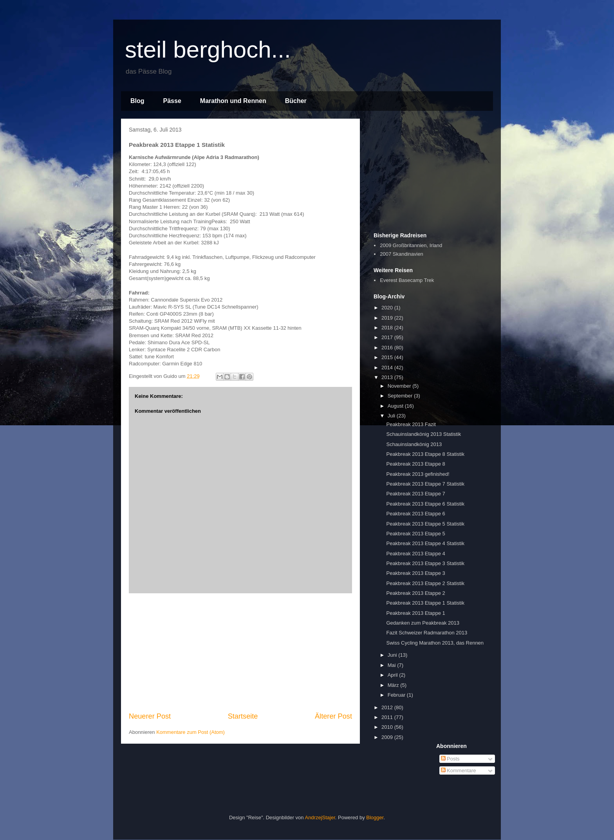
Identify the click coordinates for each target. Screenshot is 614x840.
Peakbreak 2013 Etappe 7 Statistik (425, 484)
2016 (387, 347)
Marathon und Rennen (233, 101)
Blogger (374, 817)
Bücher (296, 101)
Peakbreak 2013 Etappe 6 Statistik (425, 504)
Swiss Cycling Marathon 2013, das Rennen (435, 643)
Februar (397, 695)
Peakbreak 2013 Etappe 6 (415, 514)
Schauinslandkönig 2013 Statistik (423, 434)
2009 (387, 737)
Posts (450, 759)
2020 (387, 308)
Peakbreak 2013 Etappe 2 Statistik (425, 583)
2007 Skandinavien (401, 254)
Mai (392, 665)
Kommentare (458, 770)
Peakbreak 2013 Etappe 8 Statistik (425, 454)
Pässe (172, 101)
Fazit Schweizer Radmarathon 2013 (426, 633)
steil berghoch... (208, 49)
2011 (387, 717)
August (396, 406)
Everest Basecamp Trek (407, 280)
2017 (387, 337)
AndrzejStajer (320, 817)
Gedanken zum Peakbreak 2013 (422, 623)
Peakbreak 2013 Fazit (410, 424)
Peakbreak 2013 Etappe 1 (415, 613)
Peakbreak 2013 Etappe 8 (415, 464)
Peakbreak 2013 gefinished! (417, 474)
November (400, 386)
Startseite (243, 716)
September (401, 396)
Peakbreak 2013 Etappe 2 (415, 593)
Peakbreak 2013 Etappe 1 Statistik (425, 603)
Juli (392, 416)
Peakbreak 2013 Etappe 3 (415, 573)
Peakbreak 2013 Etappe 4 (415, 553)
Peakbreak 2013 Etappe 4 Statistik (425, 543)
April (393, 675)
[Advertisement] (240, 652)
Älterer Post (333, 716)
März (394, 685)
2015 (387, 357)
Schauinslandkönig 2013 (414, 444)
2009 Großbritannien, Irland (411, 245)
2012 (387, 707)
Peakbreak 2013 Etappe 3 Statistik (425, 563)
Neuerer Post (150, 716)
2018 (387, 328)
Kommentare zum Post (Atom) (190, 732)
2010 (387, 727)
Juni (393, 655)
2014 (387, 367)
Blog (137, 101)
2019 (387, 318)
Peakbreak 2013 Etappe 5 (415, 534)
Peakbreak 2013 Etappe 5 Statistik (425, 524)
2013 (387, 377)
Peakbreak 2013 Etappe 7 (415, 494)
